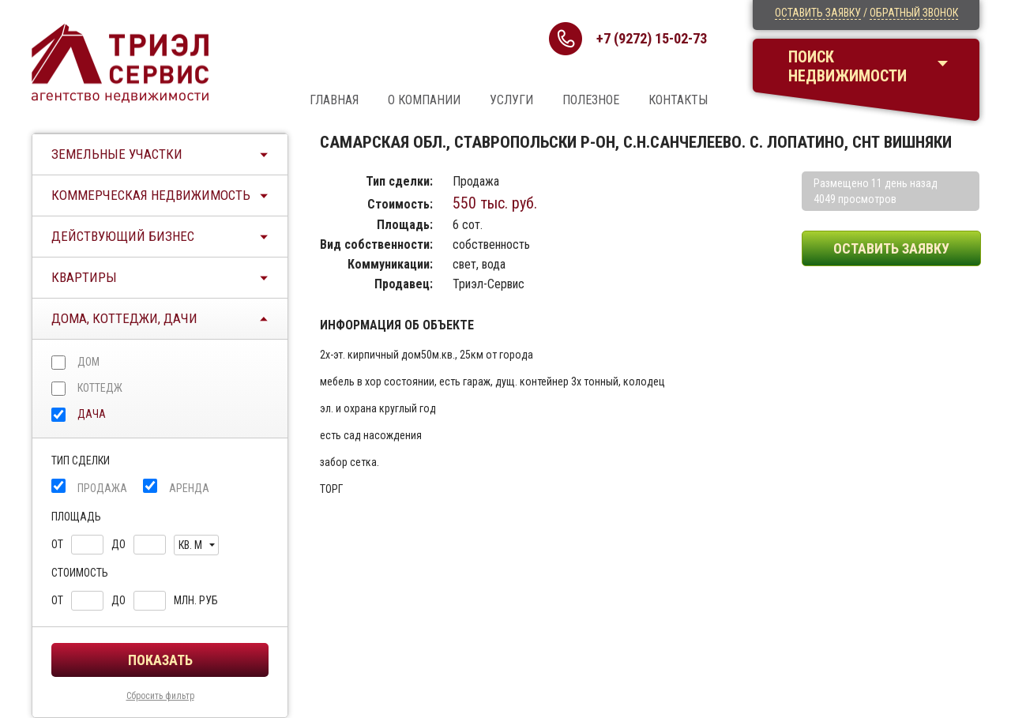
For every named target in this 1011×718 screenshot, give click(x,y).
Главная (334, 99)
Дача (91, 414)
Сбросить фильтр (160, 695)
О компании (424, 99)
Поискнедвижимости (847, 66)
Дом (88, 361)
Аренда (189, 488)
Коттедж (99, 388)
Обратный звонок (914, 12)
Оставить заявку (818, 12)
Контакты (678, 99)
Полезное (590, 99)
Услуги (511, 99)
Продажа (102, 488)
